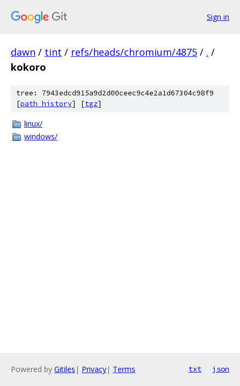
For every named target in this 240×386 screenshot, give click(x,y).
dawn (23, 52)
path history (46, 103)
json (220, 369)
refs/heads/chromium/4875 (134, 52)
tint (53, 52)
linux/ (33, 123)
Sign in (218, 17)
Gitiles (64, 369)
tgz (91, 103)
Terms (124, 369)
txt (194, 369)
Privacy (94, 369)
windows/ (40, 136)
